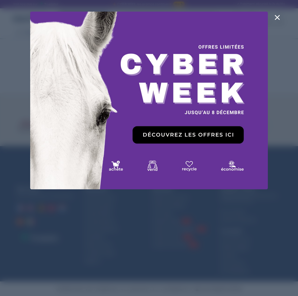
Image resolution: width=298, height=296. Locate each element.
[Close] (277, 20)
